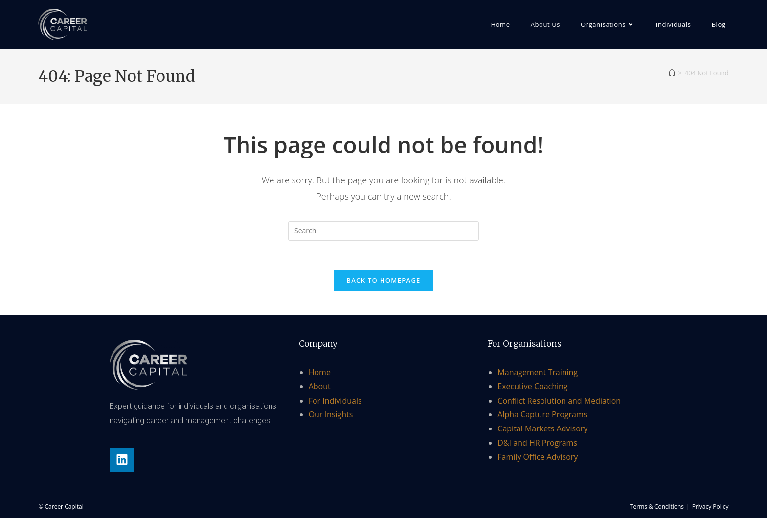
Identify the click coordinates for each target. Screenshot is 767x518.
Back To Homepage (383, 280)
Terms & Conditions (657, 506)
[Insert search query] (383, 231)
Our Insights (331, 414)
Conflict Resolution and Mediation (559, 400)
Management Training (537, 372)
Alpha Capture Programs (542, 414)
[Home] (672, 72)
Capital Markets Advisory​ (542, 428)
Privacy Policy (710, 506)
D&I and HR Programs (537, 442)
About (320, 386)
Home (320, 372)
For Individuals (335, 400)
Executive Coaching (532, 386)
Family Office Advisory (537, 456)
